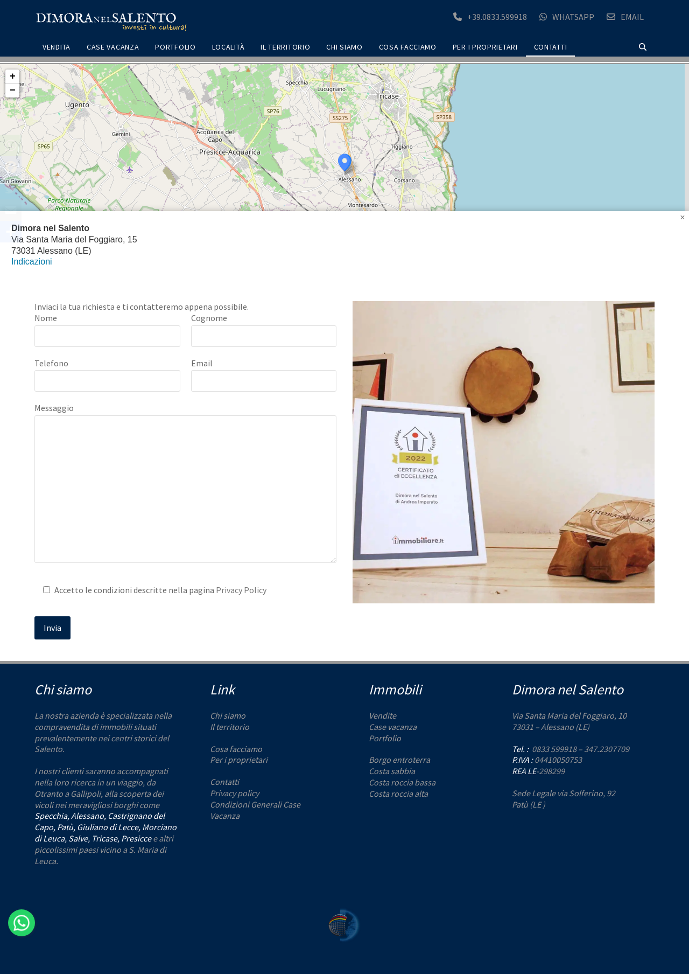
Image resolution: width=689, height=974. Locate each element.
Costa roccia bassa (402, 782)
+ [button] (13, 76)
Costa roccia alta (398, 793)
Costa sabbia (392, 771)
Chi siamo (227, 715)
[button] (643, 47)
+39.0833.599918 (497, 16)
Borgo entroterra (399, 759)
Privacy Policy (241, 590)
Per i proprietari (239, 759)
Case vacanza (393, 726)
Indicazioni (31, 261)
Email (632, 16)
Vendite (382, 715)
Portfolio (385, 738)
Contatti (224, 781)
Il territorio (229, 726)
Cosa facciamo (236, 748)
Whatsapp (573, 16)
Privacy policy (234, 793)
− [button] (13, 90)
